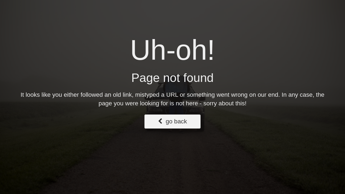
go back (172, 121)
